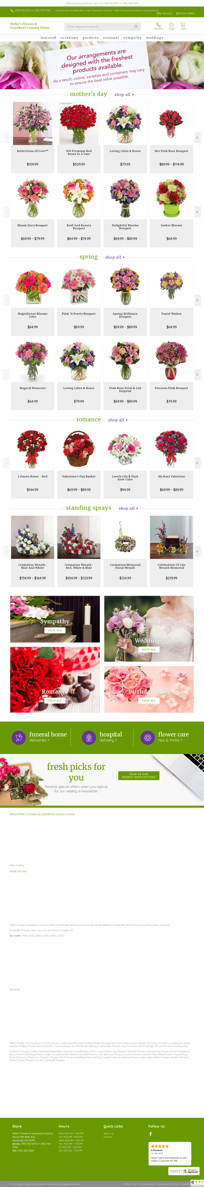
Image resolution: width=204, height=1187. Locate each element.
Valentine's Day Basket (79, 476)
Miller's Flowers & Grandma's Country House (29, 26)
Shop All (123, 94)
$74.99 (172, 401)
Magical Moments (33, 388)
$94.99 (125, 489)
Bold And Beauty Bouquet (79, 227)
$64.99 (172, 238)
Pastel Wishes (172, 313)
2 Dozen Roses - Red (32, 476)
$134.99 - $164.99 (32, 578)
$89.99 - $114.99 (171, 164)
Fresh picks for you (76, 777)
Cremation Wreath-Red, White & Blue (79, 566)
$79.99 (125, 164)
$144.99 (32, 489)
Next (198, 137)
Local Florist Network (168, 1184)
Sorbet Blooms (171, 225)
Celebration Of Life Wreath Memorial (171, 566)
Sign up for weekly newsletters (139, 776)
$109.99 (32, 164)
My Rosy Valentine (171, 476)
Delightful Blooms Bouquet (125, 227)
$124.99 (125, 578)
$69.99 (79, 327)
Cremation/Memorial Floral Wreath (125, 566)
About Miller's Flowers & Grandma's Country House (42, 814)
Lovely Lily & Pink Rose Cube (125, 478)
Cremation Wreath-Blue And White (32, 566)
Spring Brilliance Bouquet (125, 315)
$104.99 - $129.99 (79, 578)
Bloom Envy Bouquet (33, 225)
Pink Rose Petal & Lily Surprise (125, 389)
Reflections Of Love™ (32, 151)
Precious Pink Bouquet (171, 388)
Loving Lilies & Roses (125, 151)
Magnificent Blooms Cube (32, 315)
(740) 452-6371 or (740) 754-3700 (32, 10)
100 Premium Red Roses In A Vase (79, 152)
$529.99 (79, 164)
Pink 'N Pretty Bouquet (79, 313)
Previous (6, 137)
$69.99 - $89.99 (125, 238)
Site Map (186, 1184)
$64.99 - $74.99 (79, 238)
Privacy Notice (147, 1184)
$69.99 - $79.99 (32, 238)
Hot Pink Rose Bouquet (171, 151)
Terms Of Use (130, 1184)
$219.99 (171, 578)
